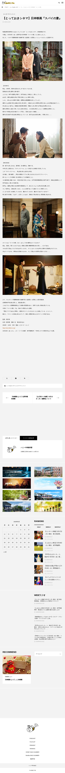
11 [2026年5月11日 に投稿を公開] (4, 538)
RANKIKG (32, 748)
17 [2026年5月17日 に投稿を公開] (28, 538)
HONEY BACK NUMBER (32, 752)
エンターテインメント (20, 385)
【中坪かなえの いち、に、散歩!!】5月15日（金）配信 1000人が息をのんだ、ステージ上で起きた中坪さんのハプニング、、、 (48, 627)
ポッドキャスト (49, 539)
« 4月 (5, 552)
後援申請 (32, 759)
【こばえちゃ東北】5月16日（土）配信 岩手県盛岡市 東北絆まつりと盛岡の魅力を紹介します (48, 608)
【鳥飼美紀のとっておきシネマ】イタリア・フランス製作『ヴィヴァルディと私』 (48, 617)
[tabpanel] (17, 670)
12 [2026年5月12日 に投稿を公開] (8, 538)
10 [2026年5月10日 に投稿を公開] (28, 534)
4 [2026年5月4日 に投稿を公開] (4, 534)
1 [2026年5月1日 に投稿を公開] (20, 529)
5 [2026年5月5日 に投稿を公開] (8, 534)
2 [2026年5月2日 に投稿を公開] (24, 529)
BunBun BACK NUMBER (32, 755)
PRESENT (32, 745)
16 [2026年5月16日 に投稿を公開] (24, 538)
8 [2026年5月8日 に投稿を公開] (20, 534)
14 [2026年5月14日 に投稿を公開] (16, 538)
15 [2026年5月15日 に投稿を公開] (20, 538)
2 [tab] (16, 672)
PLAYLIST (32, 742)
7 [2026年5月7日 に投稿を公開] (16, 534)
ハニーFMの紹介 (32, 765)
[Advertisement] (32, 420)
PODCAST (32, 738)
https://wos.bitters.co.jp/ (9, 328)
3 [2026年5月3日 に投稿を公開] (28, 529)
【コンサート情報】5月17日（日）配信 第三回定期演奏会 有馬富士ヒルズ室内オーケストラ (48, 600)
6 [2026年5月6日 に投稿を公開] (12, 534)
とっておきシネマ (10, 385)
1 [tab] (15, 672)
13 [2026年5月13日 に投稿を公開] (12, 538)
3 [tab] (18, 672)
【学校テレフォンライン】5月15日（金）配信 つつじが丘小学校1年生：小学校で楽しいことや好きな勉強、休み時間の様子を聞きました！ (48, 637)
